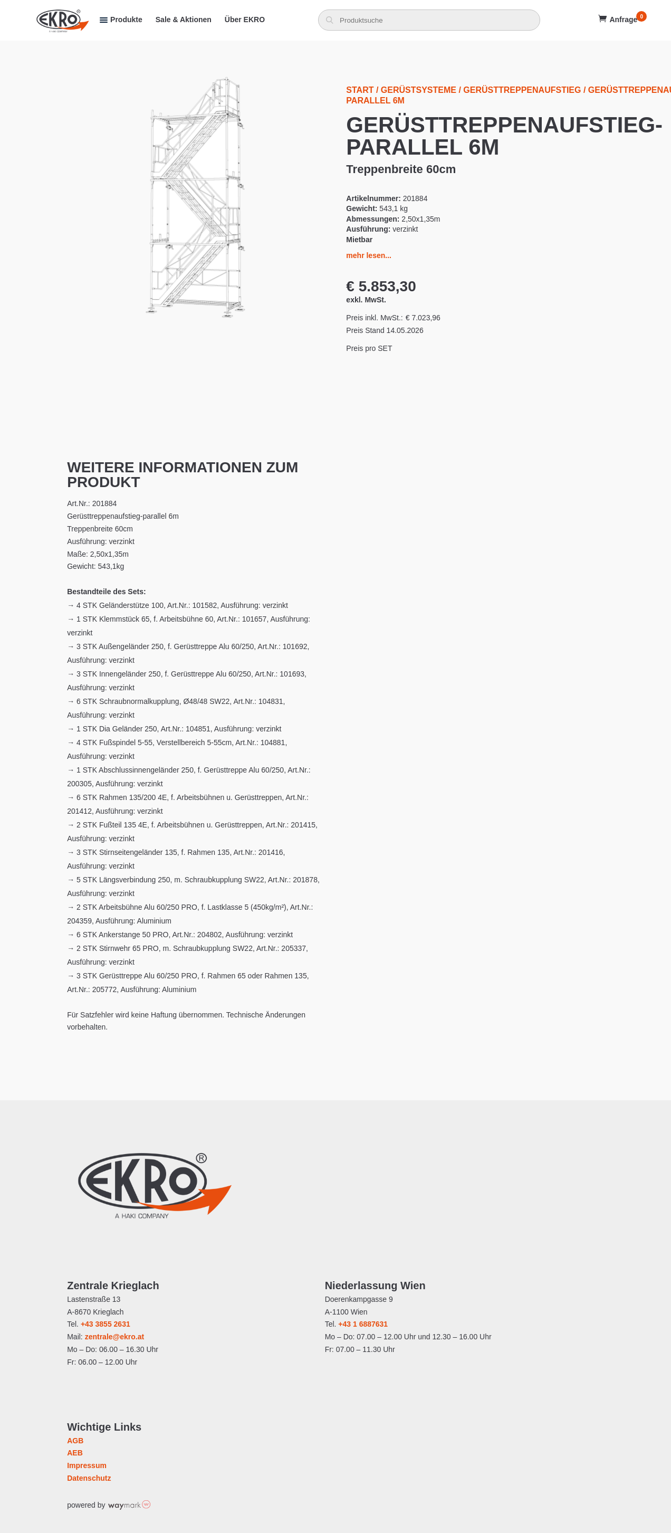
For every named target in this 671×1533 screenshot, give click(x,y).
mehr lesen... (368, 255)
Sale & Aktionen (184, 19)
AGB (75, 1440)
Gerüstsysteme (418, 89)
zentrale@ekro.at (114, 1336)
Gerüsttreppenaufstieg (522, 89)
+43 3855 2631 (105, 1324)
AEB (75, 1453)
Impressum (87, 1465)
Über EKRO (245, 19)
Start (359, 89)
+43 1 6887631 (363, 1324)
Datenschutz (89, 1478)
